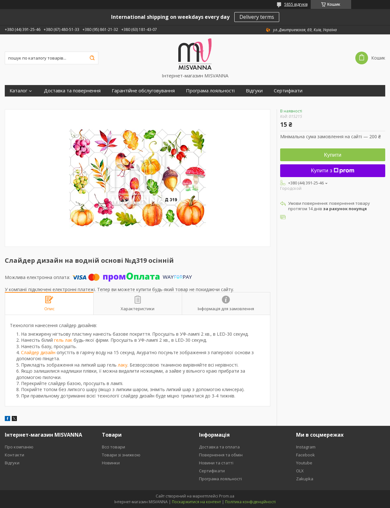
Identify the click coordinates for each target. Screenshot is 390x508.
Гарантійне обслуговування (143, 90)
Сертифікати (288, 90)
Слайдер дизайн (38, 352)
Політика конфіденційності (250, 501)
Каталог (18, 90)
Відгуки (254, 90)
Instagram (306, 447)
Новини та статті (216, 463)
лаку (122, 365)
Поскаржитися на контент (196, 501)
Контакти (14, 455)
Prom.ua (226, 496)
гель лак (63, 340)
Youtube (304, 463)
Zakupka (304, 479)
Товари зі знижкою (121, 455)
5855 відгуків (296, 4)
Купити (332, 155)
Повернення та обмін (221, 455)
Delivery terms (256, 16)
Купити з (333, 171)
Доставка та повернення (72, 90)
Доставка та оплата (219, 447)
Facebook (305, 455)
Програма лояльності (210, 90)
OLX (300, 471)
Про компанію (19, 447)
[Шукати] (92, 58)
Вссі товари (113, 447)
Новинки (111, 463)
